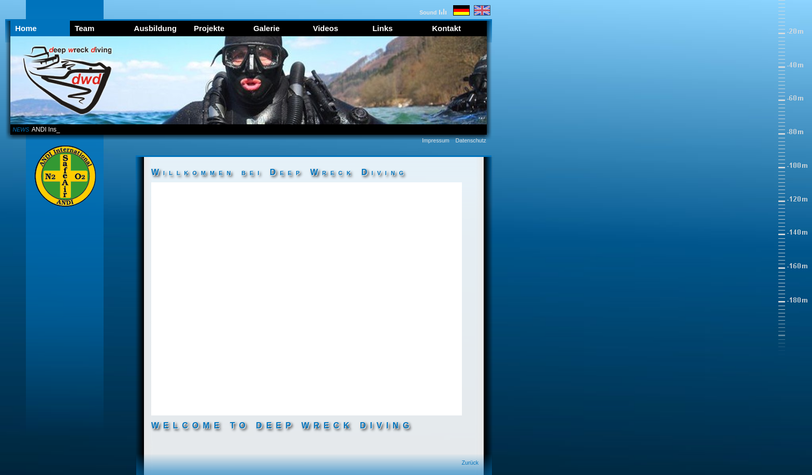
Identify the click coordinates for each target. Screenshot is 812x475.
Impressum (436, 140)
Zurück (470, 462)
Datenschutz (471, 140)
